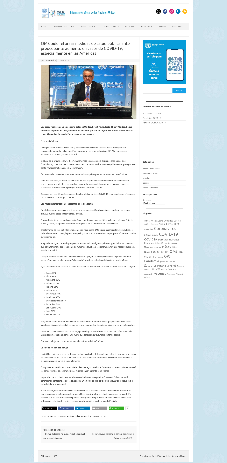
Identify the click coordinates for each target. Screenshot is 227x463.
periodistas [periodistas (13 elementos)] (164, 261)
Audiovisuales (110, 26)
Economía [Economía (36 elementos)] (149, 242)
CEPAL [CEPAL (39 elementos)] (169, 223)
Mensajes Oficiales (150, 173)
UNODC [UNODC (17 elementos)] (164, 269)
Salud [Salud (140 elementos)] (148, 265)
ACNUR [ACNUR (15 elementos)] (147, 220)
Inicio (43, 26)
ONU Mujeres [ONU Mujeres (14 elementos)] (158, 256)
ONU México (50, 60)
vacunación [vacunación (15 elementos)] (148, 273)
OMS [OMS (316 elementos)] (174, 251)
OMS (105, 416)
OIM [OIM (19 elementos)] (162, 251)
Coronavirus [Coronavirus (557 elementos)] (165, 228)
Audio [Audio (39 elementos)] (162, 223)
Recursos (129, 26)
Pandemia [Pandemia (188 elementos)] (151, 260)
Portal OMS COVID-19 (152, 117)
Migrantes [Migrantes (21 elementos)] (148, 246)
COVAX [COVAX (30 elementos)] (147, 234)
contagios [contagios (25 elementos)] (148, 228)
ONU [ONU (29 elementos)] (181, 251)
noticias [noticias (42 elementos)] (155, 251)
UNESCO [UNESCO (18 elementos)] (147, 269)
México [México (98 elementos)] (166, 246)
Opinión (146, 182)
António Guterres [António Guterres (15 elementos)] (151, 223)
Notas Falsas (147, 26)
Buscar (179, 90)
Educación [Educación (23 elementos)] (159, 243)
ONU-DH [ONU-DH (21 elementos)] (147, 256)
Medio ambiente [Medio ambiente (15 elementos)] (171, 243)
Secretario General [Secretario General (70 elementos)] (165, 265)
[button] (49, 408)
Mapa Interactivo (89, 26)
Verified (162, 26)
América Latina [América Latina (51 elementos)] (172, 220)
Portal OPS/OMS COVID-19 (154, 122)
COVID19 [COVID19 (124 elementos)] (150, 238)
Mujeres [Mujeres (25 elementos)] (157, 246)
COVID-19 (97, 416)
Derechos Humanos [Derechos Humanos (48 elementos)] (168, 239)
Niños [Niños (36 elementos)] (147, 251)
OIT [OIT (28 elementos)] (167, 251)
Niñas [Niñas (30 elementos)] (175, 246)
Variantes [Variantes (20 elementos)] (171, 273)
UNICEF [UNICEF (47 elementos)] (156, 268)
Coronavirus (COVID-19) (63, 26)
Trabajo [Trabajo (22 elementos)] (180, 265)
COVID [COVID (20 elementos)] (155, 234)
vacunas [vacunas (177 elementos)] (160, 273)
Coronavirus (86, 416)
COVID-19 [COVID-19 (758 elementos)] (168, 233)
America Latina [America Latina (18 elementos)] (157, 220)
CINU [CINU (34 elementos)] (176, 223)
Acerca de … (178, 26)
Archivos (147, 199)
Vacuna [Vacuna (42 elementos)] (172, 268)
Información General (151, 168)
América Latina (73, 416)
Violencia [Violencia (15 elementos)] (180, 273)
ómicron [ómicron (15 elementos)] (147, 277)
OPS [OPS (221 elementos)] (167, 256)
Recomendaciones (150, 187)
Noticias (53, 416)
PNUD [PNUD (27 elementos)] (172, 261)
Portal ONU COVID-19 (152, 113)
